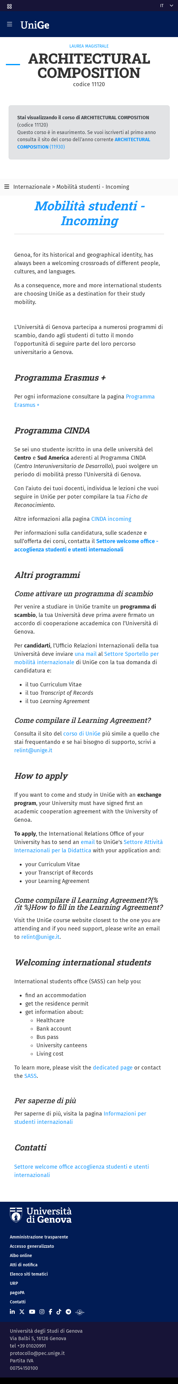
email (88, 842)
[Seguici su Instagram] (41, 1312)
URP (14, 1283)
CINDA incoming (111, 519)
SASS (30, 1076)
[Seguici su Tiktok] (58, 1312)
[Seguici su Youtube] (32, 1312)
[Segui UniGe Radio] (79, 1312)
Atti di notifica (24, 1265)
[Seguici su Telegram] (68, 1312)
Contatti (18, 1302)
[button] (9, 4)
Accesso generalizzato (32, 1246)
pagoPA (17, 1292)
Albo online (21, 1255)
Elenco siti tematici (29, 1274)
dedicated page (113, 1067)
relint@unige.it (33, 750)
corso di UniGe (82, 733)
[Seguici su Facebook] (50, 1312)
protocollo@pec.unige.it (37, 1353)
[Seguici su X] (22, 1312)
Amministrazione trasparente (39, 1237)
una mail (86, 654)
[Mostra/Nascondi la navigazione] (9, 24)
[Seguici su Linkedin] (12, 1312)
